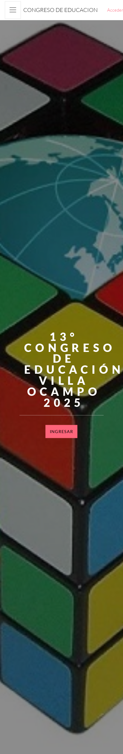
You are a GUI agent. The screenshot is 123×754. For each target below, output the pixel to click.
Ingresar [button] (61, 431)
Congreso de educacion (60, 9)
